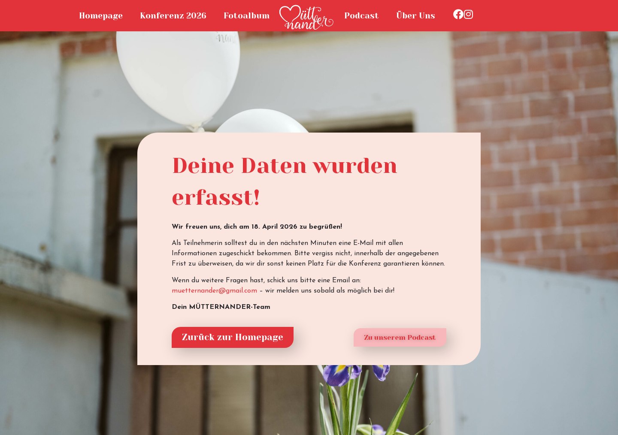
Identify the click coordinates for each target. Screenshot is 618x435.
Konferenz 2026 (173, 16)
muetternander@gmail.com (214, 290)
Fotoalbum (247, 16)
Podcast (361, 16)
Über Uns (415, 16)
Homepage (101, 16)
